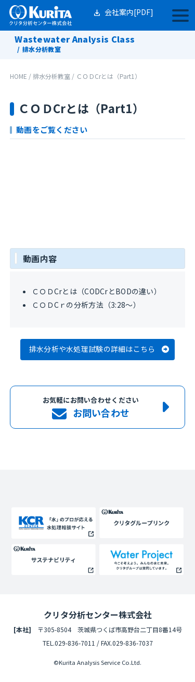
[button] (97, 349)
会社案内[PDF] (129, 12)
